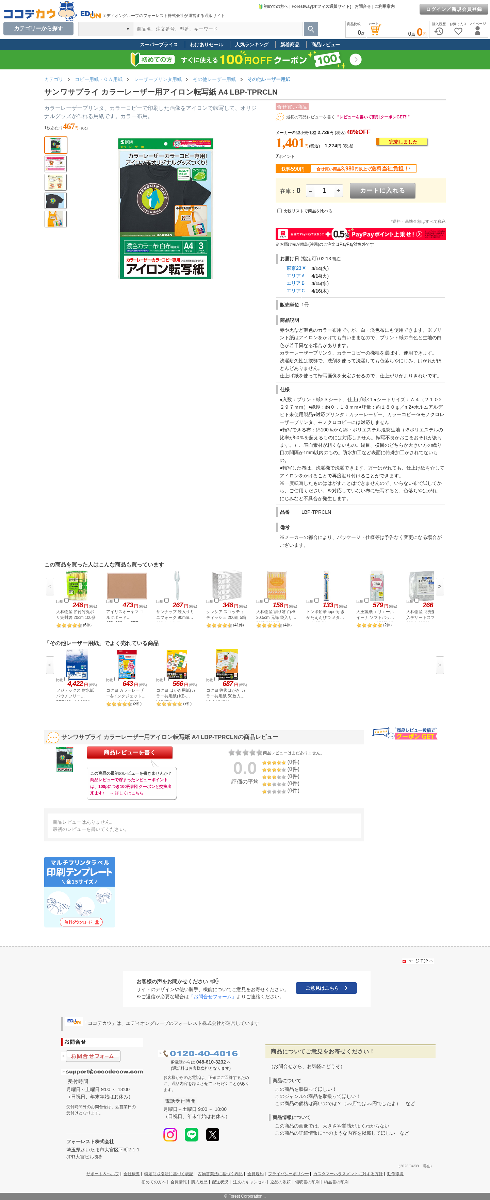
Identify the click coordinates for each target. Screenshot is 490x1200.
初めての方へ (273, 6)
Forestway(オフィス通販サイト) (321, 6)
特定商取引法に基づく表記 (168, 1173)
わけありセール (206, 44)
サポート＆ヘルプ (102, 1173)
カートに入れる (382, 190)
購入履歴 (199, 1182)
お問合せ (363, 6)
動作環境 (395, 1173)
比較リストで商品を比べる (307, 211)
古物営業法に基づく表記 (220, 1173)
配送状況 (220, 1182)
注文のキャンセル (249, 1182)
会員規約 (255, 1173)
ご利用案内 (384, 6)
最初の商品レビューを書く (310, 117)
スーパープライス (159, 44)
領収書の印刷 (307, 1182)
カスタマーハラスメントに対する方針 (348, 1173)
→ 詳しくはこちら (126, 793)
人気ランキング (251, 44)
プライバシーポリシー (288, 1173)
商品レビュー (325, 44)
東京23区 (296, 268)
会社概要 (132, 1173)
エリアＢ (296, 283)
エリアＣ (296, 290)
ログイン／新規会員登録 (454, 9)
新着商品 (289, 44)
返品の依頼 (280, 1182)
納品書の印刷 (336, 1182)
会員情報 (178, 1182)
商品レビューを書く (130, 752)
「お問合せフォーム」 (212, 996)
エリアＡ (296, 275)
